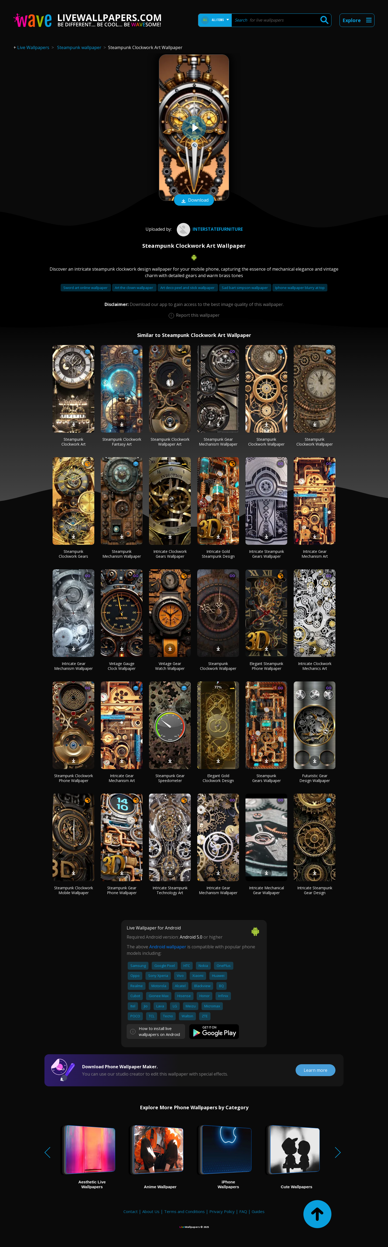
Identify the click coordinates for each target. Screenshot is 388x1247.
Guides (258, 1211)
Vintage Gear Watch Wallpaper (170, 666)
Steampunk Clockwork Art (73, 442)
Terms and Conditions (184, 1211)
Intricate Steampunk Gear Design (314, 890)
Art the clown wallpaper (134, 287)
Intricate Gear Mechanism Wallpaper (73, 666)
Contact (130, 1211)
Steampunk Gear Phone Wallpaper (122, 890)
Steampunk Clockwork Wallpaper (266, 442)
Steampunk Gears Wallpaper (266, 778)
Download (194, 200)
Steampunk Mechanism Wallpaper (121, 554)
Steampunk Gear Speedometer (170, 778)
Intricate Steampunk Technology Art (170, 890)
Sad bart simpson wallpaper (245, 287)
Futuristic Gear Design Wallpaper (314, 778)
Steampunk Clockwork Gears (73, 554)
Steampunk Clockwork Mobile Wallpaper (73, 890)
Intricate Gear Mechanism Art (315, 554)
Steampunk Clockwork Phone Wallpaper (73, 778)
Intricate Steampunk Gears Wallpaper (266, 554)
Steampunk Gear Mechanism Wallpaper (218, 442)
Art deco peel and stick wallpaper (187, 287)
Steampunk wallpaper (79, 47)
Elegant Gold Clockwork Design (218, 778)
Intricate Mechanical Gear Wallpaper (266, 890)
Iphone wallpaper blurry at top (300, 287)
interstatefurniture (209, 229)
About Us (151, 1211)
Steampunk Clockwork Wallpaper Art (170, 442)
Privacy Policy (222, 1211)
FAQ (243, 1211)
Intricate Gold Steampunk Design (218, 554)
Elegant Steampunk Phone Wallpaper (266, 666)
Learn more (315, 1070)
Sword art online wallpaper (85, 287)
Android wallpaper (167, 947)
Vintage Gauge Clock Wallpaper (122, 666)
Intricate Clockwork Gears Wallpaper (170, 554)
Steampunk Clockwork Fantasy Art (121, 442)
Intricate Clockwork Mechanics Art (314, 666)
